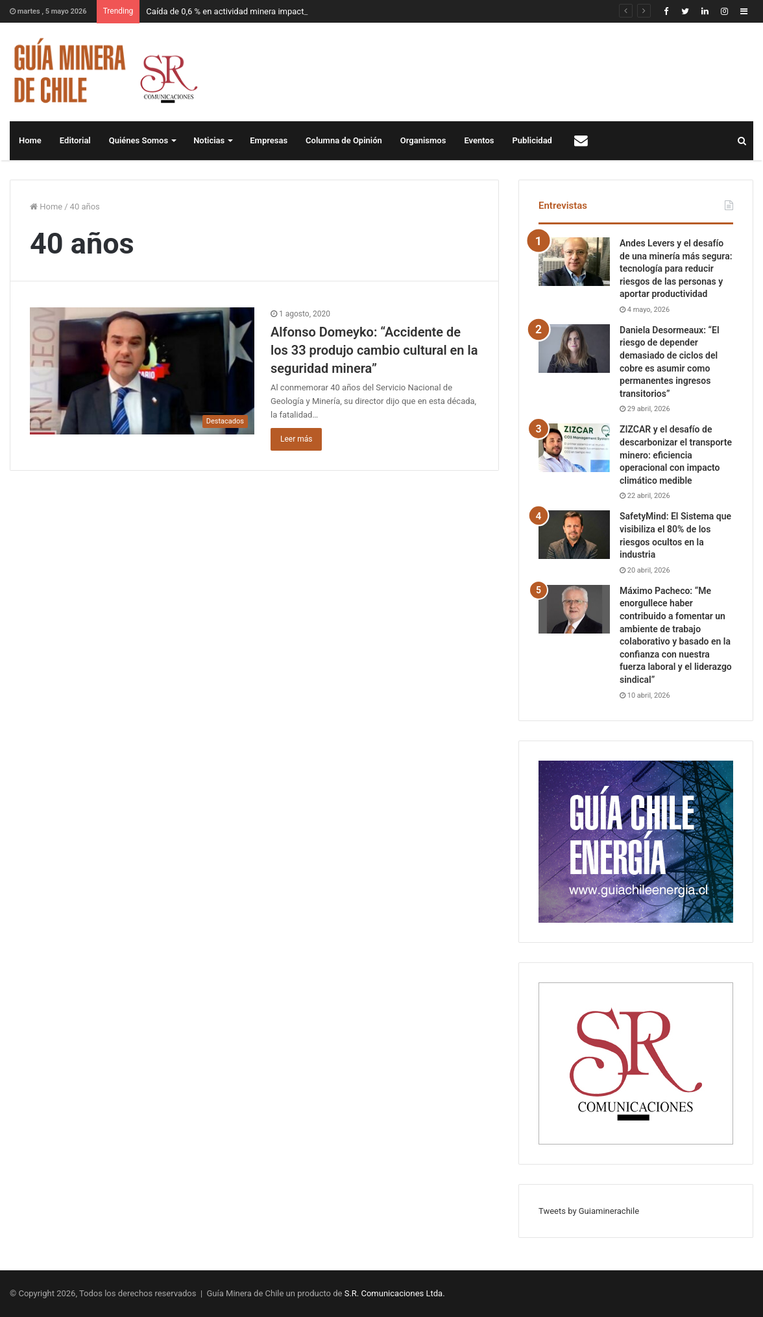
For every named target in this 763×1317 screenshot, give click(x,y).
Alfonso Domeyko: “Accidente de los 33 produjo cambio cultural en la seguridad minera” (374, 350)
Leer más (296, 439)
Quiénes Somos (138, 140)
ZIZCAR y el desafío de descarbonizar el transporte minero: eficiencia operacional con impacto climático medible (676, 454)
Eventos (479, 140)
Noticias (208, 140)
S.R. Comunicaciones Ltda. (395, 1293)
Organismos (423, 140)
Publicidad (532, 140)
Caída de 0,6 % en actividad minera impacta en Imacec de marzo (266, 11)
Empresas (268, 140)
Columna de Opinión (344, 140)
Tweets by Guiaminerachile (589, 1211)
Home (30, 140)
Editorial (75, 140)
